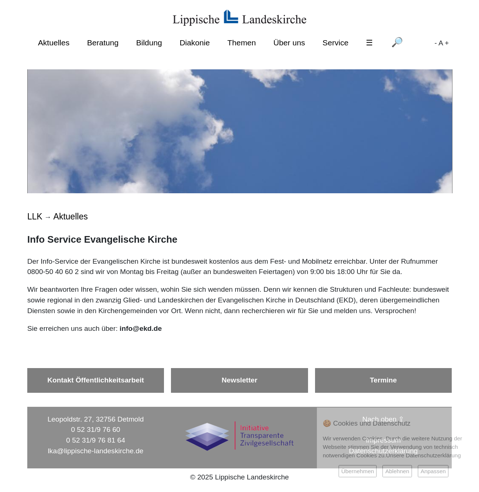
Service (335, 42)
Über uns (289, 42)
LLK (34, 216)
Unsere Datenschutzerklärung (423, 455)
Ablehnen (397, 471)
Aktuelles (54, 42)
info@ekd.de (141, 328)
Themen (241, 42)
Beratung (103, 42)
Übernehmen (357, 471)
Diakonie (194, 42)
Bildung (149, 42)
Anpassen (432, 471)
